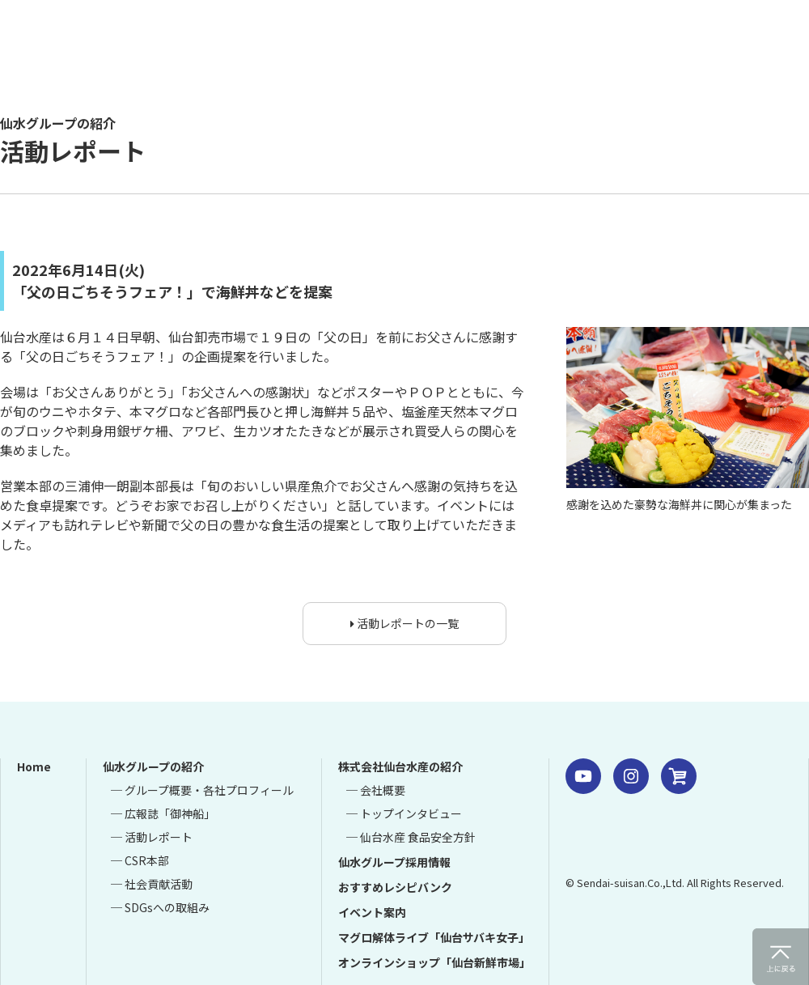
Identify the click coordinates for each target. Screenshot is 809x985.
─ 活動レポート (152, 837)
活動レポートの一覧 (404, 623)
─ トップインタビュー (404, 813)
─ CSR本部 (140, 860)
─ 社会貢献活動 (152, 884)
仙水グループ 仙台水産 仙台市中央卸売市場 (230, 44)
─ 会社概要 (375, 790)
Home (34, 766)
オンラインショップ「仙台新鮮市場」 (434, 962)
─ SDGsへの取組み (160, 907)
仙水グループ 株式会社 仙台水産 (627, 842)
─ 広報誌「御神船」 (163, 813)
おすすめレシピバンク (395, 887)
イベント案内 (372, 912)
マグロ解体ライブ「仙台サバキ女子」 (434, 937)
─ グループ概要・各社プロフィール (202, 790)
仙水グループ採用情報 (394, 862)
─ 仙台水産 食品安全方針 (411, 837)
